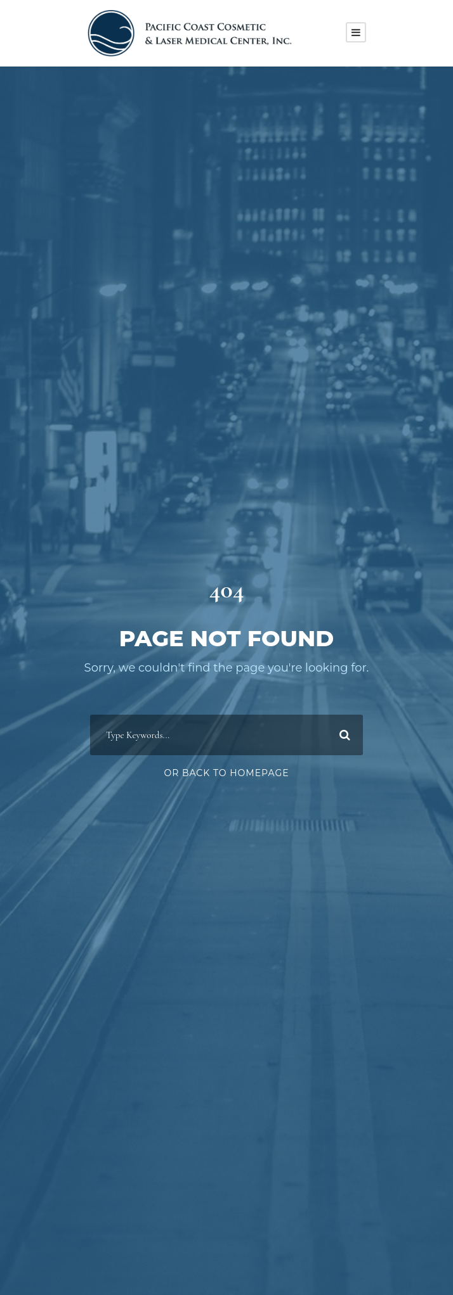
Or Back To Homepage (226, 773)
